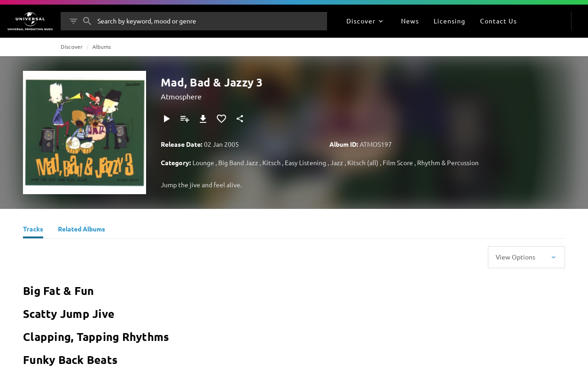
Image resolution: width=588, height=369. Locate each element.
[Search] (87, 21)
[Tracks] (33, 230)
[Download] (203, 118)
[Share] (239, 118)
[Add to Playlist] (184, 118)
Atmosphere (181, 96)
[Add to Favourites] (221, 118)
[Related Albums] (81, 230)
